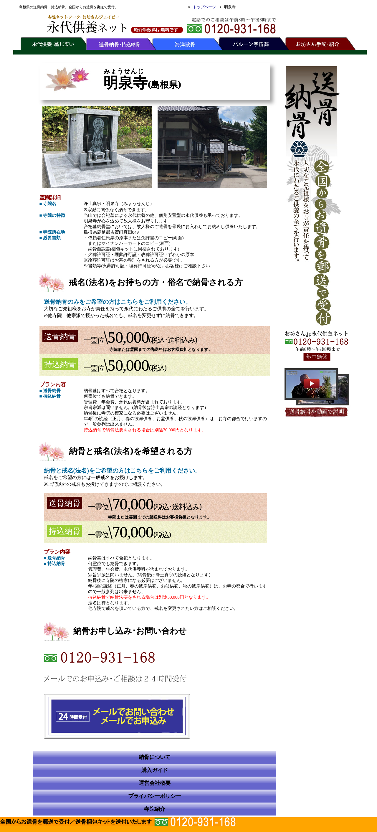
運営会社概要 (155, 783)
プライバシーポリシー (154, 796)
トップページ (204, 7)
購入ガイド (154, 770)
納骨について (155, 757)
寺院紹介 (154, 809)
